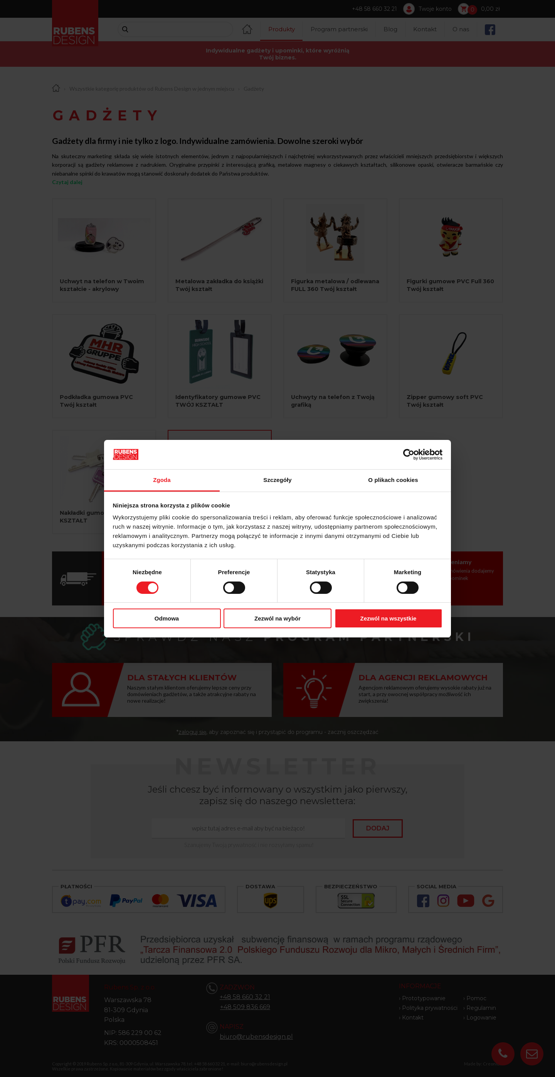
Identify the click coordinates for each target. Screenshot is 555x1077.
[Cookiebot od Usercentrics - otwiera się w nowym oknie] (408, 454)
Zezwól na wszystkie (388, 618)
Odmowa (167, 618)
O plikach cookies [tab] (393, 480)
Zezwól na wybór (277, 618)
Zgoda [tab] (162, 480)
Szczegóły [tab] (277, 480)
